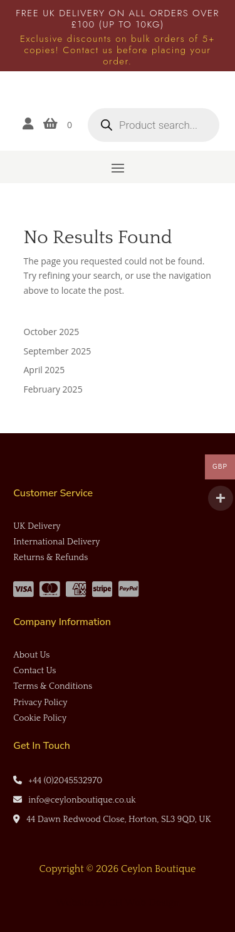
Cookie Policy (39, 718)
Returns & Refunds (50, 558)
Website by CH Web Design (118, 902)
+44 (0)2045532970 (65, 781)
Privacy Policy (40, 703)
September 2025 (57, 351)
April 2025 (44, 370)
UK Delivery (36, 526)
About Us (31, 655)
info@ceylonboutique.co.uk (81, 800)
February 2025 (53, 389)
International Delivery (56, 542)
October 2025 (52, 332)
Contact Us (34, 671)
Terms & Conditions (52, 686)
